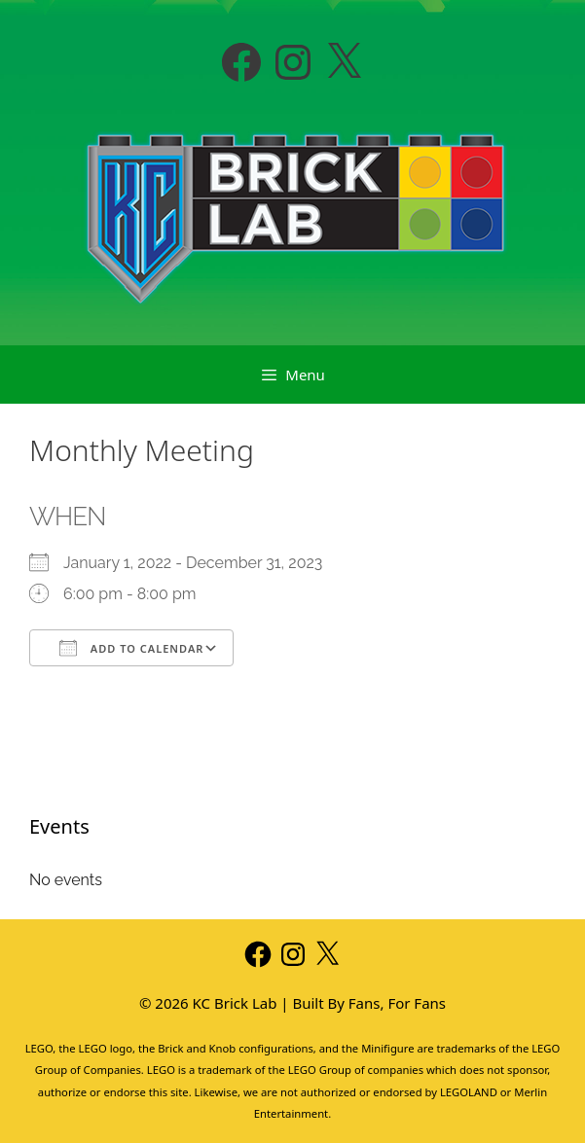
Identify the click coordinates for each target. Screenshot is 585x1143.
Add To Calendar (131, 648)
